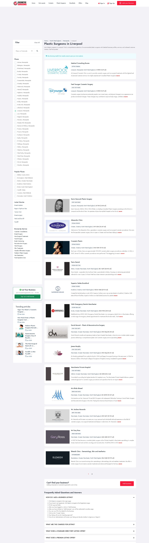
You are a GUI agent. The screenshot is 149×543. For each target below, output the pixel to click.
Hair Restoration (18, 255)
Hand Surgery (18, 246)
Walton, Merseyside (22, 147)
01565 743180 (76, 221)
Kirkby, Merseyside (22, 102)
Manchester (74, 266)
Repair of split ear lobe (20, 209)
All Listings (47, 500)
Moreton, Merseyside (23, 120)
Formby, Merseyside (22, 77)
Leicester (119, 513)
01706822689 (76, 389)
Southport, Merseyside (23, 135)
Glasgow (119, 503)
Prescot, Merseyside (22, 132)
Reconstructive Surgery (20, 243)
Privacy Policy (48, 519)
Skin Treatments (18, 248)
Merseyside (80, 70)
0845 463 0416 (76, 326)
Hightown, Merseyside (23, 93)
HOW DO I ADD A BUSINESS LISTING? (59, 432)
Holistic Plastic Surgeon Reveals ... (31, 327)
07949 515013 (76, 179)
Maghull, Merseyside (23, 117)
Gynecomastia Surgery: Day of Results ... (30, 336)
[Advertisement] (74, 25)
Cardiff (98, 514)
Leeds (118, 510)
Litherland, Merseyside (23, 108)
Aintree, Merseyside (22, 62)
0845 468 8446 (76, 368)
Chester (73, 161)
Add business (127, 418)
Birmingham (100, 501)
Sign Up (111, 3)
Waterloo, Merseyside (23, 150)
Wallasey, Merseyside (23, 144)
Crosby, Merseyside (22, 74)
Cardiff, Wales (21, 190)
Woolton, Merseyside (23, 165)
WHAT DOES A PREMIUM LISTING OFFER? (60, 472)
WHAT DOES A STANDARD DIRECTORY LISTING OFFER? (65, 465)
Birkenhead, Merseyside (23, 68)
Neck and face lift (19, 219)
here (53, 435)
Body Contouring (19, 241)
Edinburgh (120, 500)
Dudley (119, 497)
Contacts (51, 3)
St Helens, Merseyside (23, 141)
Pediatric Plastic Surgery (21, 253)
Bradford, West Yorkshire (24, 184)
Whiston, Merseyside (23, 159)
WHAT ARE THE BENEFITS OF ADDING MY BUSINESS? (65, 479)
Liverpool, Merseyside (23, 111)
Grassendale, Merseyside (24, 80)
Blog (87, 3)
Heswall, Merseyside (22, 89)
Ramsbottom (74, 392)
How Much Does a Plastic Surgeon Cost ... (26, 319)
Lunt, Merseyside (21, 114)
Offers (80, 3)
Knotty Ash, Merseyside (23, 105)
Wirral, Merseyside (22, 162)
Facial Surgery (18, 239)
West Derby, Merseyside (23, 153)
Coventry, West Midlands (24, 193)
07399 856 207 (76, 242)
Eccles (72, 245)
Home (33, 3)
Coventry (99, 517)
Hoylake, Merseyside (23, 96)
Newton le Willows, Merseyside (25, 126)
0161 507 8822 (76, 305)
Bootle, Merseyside (22, 71)
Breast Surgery (18, 234)
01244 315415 (76, 158)
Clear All (37, 43)
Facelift (16, 222)
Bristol (98, 511)
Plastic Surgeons (61, 3)
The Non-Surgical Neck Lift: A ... (31, 345)
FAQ (45, 516)
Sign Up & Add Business (27, 296)
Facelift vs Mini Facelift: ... (30, 353)
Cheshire (78, 161)
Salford (73, 308)
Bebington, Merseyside (23, 65)
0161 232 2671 (76, 263)
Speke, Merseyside (22, 138)
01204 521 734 (76, 200)
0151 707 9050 (76, 87)
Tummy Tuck (17, 212)
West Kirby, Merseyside (23, 156)
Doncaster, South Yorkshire (24, 196)
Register (46, 513)
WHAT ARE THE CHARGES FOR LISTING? (60, 459)
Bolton (73, 203)
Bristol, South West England (24, 187)
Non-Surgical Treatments (21, 236)
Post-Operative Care (20, 258)
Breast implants (18, 205)
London (119, 519)
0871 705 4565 (76, 347)
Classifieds (72, 3)
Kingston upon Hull (122, 507)
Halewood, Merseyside (23, 87)
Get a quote (42, 3)
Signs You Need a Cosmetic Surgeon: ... (27, 311)
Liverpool (73, 70)
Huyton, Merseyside (22, 99)
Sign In (101, 3)
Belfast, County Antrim (23, 175)
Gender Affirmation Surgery (22, 251)
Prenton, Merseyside (22, 129)
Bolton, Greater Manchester (25, 181)
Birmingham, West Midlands (25, 178)
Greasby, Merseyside (23, 83)
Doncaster (99, 520)
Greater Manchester (80, 203)
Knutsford (73, 224)
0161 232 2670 (76, 284)
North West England (89, 70)
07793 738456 (76, 66)
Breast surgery (18, 215)
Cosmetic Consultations (20, 232)
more (118, 76)
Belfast (98, 498)
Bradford (99, 508)
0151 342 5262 (76, 137)
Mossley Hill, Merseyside (24, 123)
